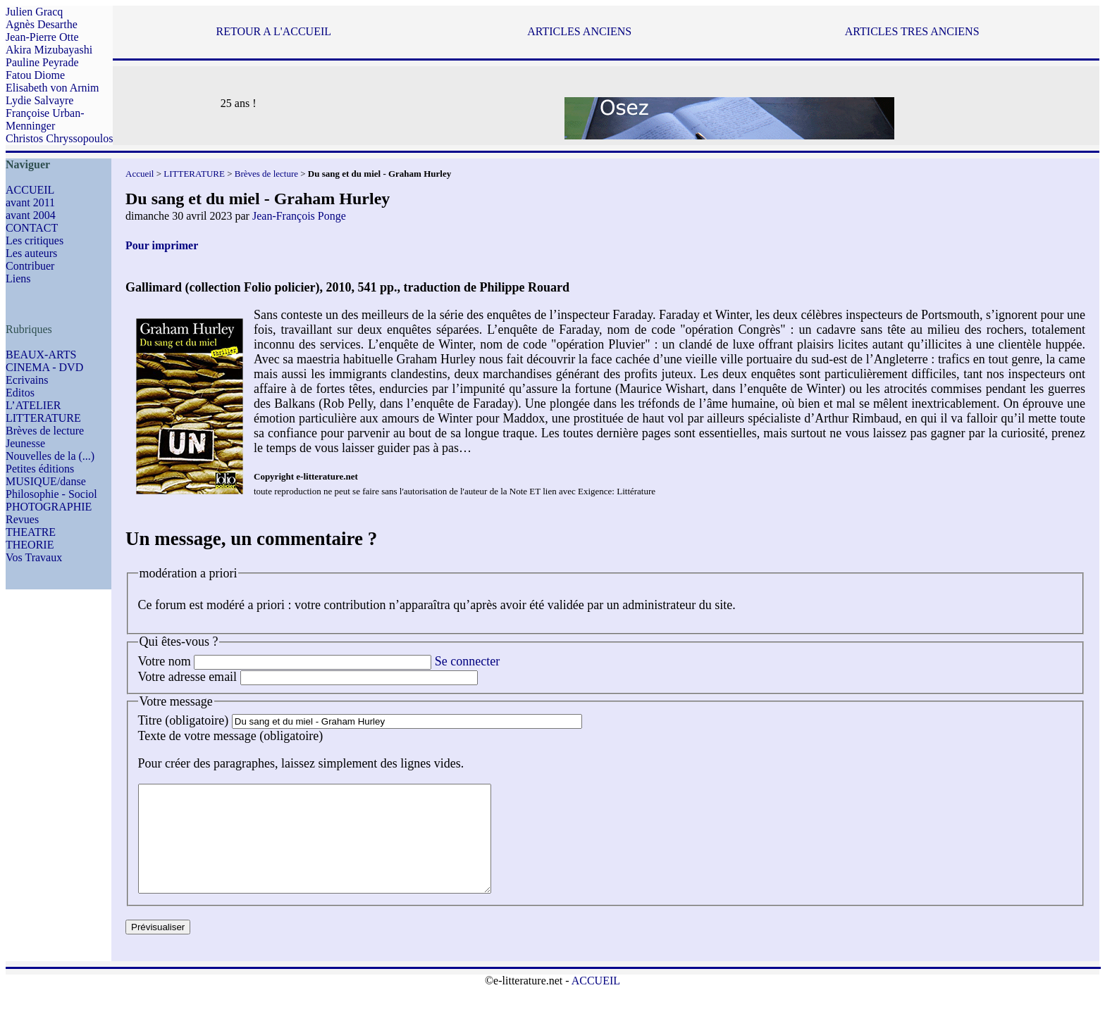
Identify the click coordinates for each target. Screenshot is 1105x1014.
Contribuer (30, 266)
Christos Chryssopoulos (59, 138)
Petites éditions (40, 469)
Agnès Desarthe (42, 24)
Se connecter (467, 661)
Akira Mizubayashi (49, 50)
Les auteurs (31, 253)
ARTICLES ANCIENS (579, 31)
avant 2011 (30, 202)
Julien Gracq (34, 12)
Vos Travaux (34, 557)
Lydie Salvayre (39, 100)
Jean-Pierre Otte (42, 37)
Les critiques (34, 240)
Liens (18, 278)
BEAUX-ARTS (41, 355)
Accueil (139, 173)
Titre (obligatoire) (183, 720)
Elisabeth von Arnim (52, 88)
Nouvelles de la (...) (50, 456)
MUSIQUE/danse (46, 481)
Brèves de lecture (45, 431)
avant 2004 (31, 215)
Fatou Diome (35, 75)
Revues (22, 519)
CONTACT (32, 228)
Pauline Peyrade (42, 62)
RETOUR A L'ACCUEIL (273, 31)
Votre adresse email (187, 677)
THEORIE (30, 545)
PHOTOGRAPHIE (49, 507)
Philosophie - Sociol (51, 494)
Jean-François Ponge (299, 216)
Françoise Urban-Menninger (45, 119)
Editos (20, 393)
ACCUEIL (30, 190)
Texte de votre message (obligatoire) (230, 736)
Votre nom (164, 661)
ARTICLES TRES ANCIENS (912, 31)
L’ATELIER (33, 405)
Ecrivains (27, 380)
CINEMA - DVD (44, 367)
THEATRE (31, 532)
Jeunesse (25, 443)
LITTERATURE (43, 418)
